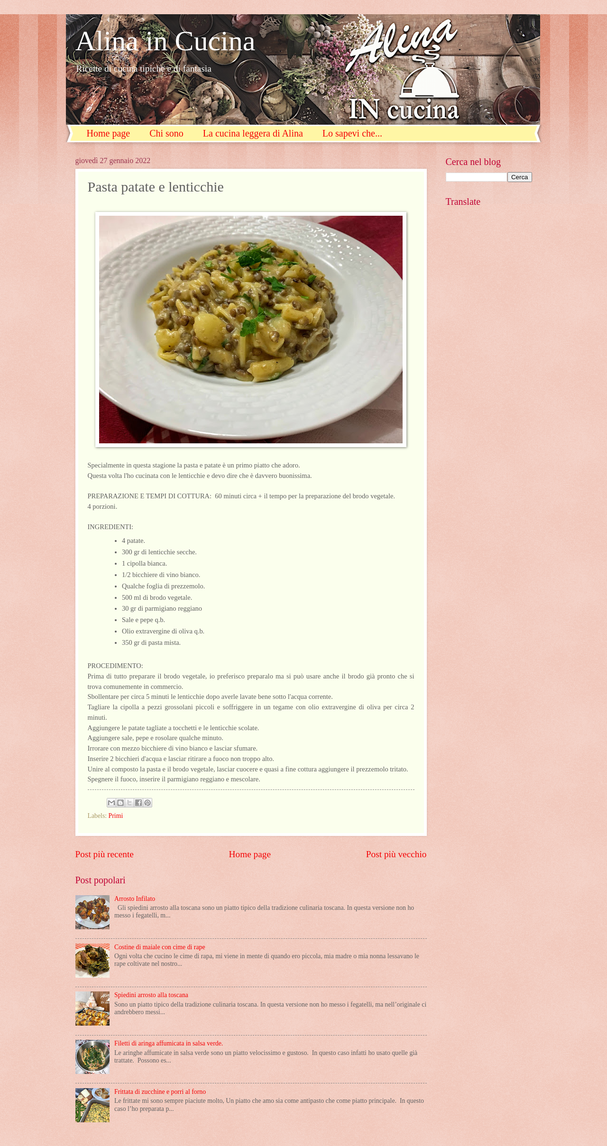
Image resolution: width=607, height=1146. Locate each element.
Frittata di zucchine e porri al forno (160, 1091)
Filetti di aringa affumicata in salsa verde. (168, 1043)
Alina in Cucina (165, 40)
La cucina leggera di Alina (253, 133)
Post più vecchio (396, 854)
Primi (116, 815)
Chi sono (166, 133)
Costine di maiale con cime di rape (159, 947)
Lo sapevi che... (352, 133)
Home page (108, 133)
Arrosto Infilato (134, 898)
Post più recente (104, 854)
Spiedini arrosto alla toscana (151, 995)
